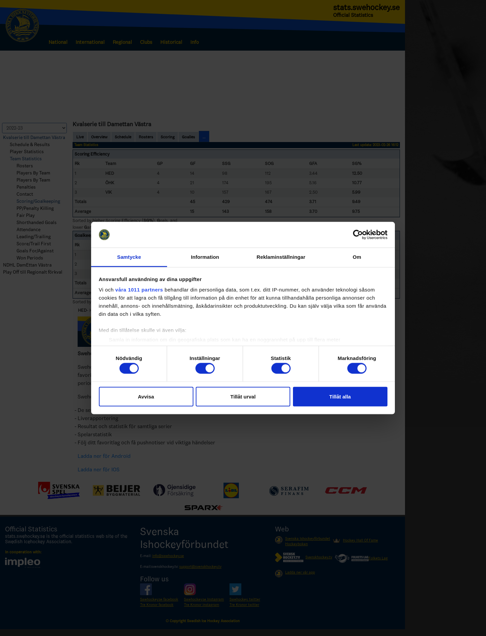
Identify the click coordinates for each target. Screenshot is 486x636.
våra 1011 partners (139, 290)
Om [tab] (357, 257)
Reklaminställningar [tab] (280, 257)
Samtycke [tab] (129, 257)
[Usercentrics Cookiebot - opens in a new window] (357, 234)
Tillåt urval (243, 396)
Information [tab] (205, 257)
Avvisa (146, 396)
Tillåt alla (340, 396)
